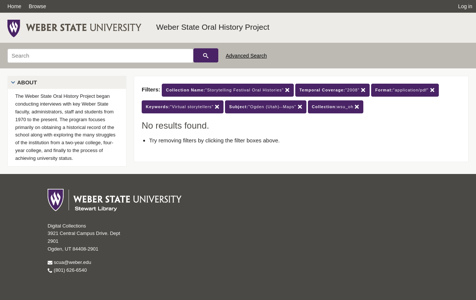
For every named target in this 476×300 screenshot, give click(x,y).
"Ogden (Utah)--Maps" (265, 106)
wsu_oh (336, 106)
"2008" (332, 90)
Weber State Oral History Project (212, 27)
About (27, 82)
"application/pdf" (405, 90)
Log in (465, 6)
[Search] (100, 56)
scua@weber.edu (69, 262)
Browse (37, 6)
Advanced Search (246, 56)
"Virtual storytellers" (182, 106)
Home (14, 6)
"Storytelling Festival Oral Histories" (228, 90)
